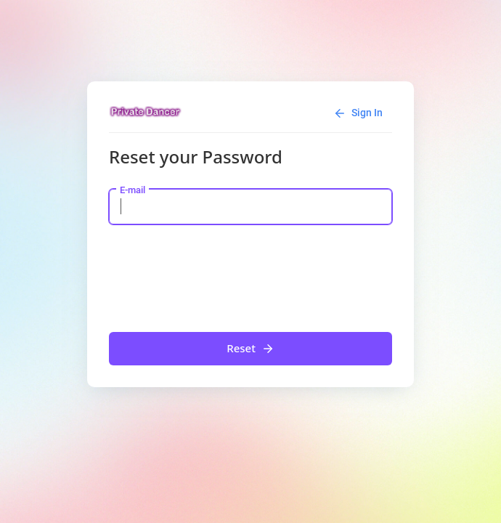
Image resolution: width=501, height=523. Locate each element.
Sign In (358, 113)
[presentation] (219, 274)
